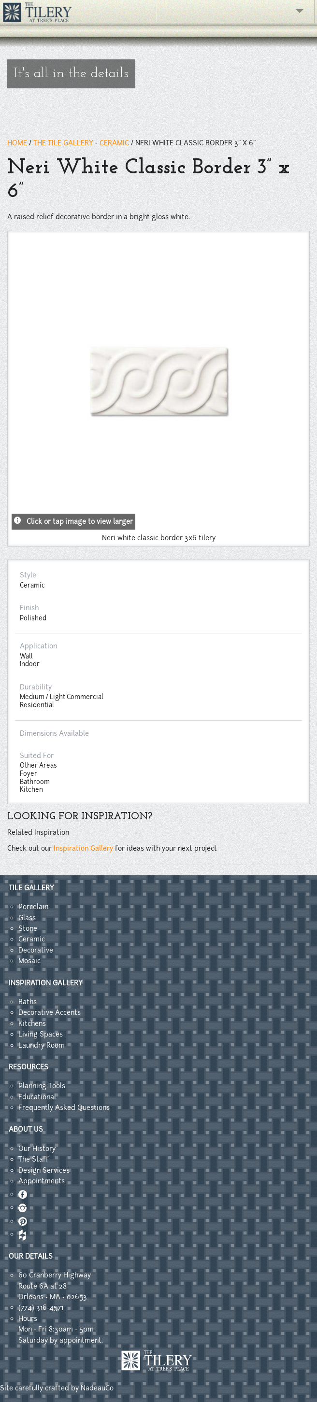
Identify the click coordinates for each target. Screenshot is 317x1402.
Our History (37, 1148)
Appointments (41, 1181)
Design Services (44, 1170)
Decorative (35, 950)
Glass (27, 917)
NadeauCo (97, 1388)
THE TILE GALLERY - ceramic (81, 143)
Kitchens (32, 1023)
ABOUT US (26, 1129)
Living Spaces (40, 1034)
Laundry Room (41, 1045)
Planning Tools (41, 1085)
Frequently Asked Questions (64, 1107)
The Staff (33, 1159)
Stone (27, 928)
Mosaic (29, 960)
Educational (37, 1097)
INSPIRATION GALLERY (46, 983)
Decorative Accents (49, 1012)
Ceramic (31, 939)
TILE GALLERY (31, 887)
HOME (17, 143)
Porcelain (33, 906)
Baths (27, 1001)
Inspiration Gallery (83, 848)
